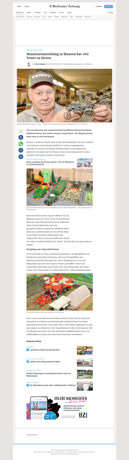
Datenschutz (42, 452)
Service (61, 12)
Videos (29, 12)
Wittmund (64, 17)
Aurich (50, 17)
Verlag (69, 12)
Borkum (29, 17)
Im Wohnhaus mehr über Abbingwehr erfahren (53, 385)
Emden (56, 17)
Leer (44, 17)
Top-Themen (20, 17)
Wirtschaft (79, 17)
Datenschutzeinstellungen (86, 452)
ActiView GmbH (74, 454)
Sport (71, 17)
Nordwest (37, 17)
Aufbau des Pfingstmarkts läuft (45, 361)
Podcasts (37, 12)
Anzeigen (53, 12)
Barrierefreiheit (59, 452)
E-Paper (26, 6)
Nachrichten (20, 12)
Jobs (45, 12)
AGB (35, 452)
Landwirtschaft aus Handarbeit (45, 350)
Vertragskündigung (71, 452)
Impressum (50, 452)
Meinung (87, 17)
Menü (18, 6)
